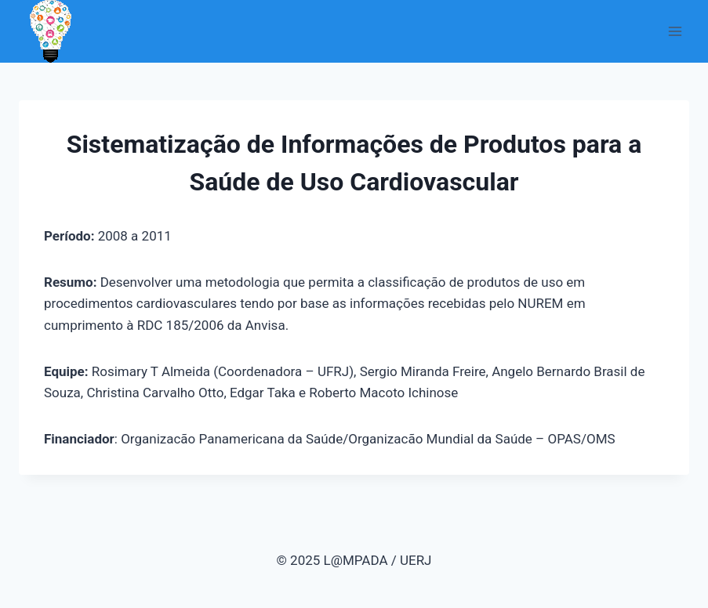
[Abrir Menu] (674, 31)
